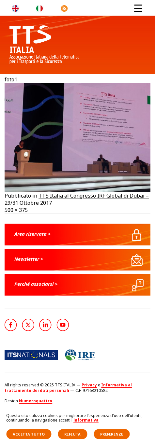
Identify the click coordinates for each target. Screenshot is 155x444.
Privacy (89, 385)
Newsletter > (28, 259)
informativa (86, 420)
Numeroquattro (35, 401)
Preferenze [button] (111, 434)
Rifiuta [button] (72, 434)
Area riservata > (32, 233)
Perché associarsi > (36, 284)
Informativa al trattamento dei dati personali (68, 387)
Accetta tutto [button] (29, 434)
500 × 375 (16, 210)
